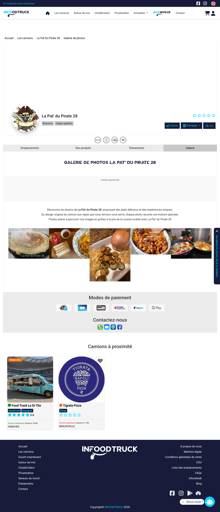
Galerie (190, 148)
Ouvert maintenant (29, 457)
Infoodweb (195, 478)
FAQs (198, 473)
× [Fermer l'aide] (183, 501)
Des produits (83, 148)
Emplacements (30, 148)
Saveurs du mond (29, 478)
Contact (180, 13)
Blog (199, 483)
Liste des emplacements (187, 467)
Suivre (172, 125)
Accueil (22, 446)
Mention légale (193, 451)
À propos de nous (191, 446)
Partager (190, 125)
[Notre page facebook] (198, 3)
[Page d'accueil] (16, 12)
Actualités (140, 13)
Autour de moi (82, 13)
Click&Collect (102, 13)
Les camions (61, 13)
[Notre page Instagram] (205, 3)
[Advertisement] (110, 27)
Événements (136, 148)
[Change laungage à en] (213, 3)
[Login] (213, 13)
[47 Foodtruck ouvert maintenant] (19, 3)
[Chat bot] (210, 502)
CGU (199, 462)
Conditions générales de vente (183, 457)
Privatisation (122, 13)
